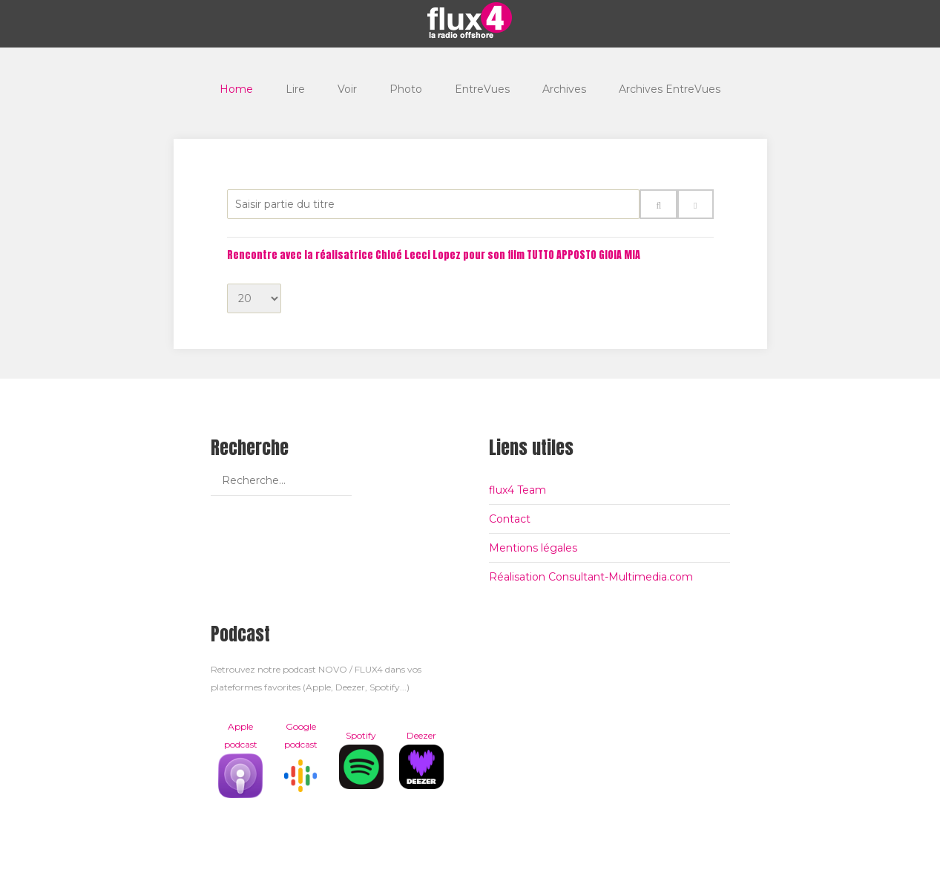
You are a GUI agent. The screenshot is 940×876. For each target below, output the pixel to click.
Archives (564, 89)
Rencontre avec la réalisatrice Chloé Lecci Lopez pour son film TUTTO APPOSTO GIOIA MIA (433, 255)
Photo (406, 89)
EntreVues (482, 89)
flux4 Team (517, 490)
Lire (295, 89)
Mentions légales (533, 548)
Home (236, 89)
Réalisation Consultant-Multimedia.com (591, 577)
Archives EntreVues (669, 89)
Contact (509, 519)
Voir (347, 89)
